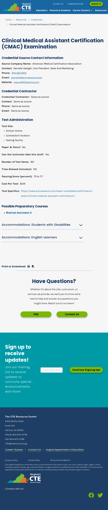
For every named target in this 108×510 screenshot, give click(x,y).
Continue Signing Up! (86, 369)
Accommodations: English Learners (29, 237)
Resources (21, 19)
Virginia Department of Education (65, 449)
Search (96, 4)
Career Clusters (14, 449)
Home (8, 19)
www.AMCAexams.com (26, 82)
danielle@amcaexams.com (26, 77)
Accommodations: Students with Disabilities (36, 225)
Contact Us (58, 4)
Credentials (36, 19)
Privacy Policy (11, 460)
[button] (83, 10)
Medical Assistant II (19, 212)
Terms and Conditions (60, 460)
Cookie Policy (34, 460)
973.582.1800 (19, 72)
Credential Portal (75, 4)
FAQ (35, 314)
